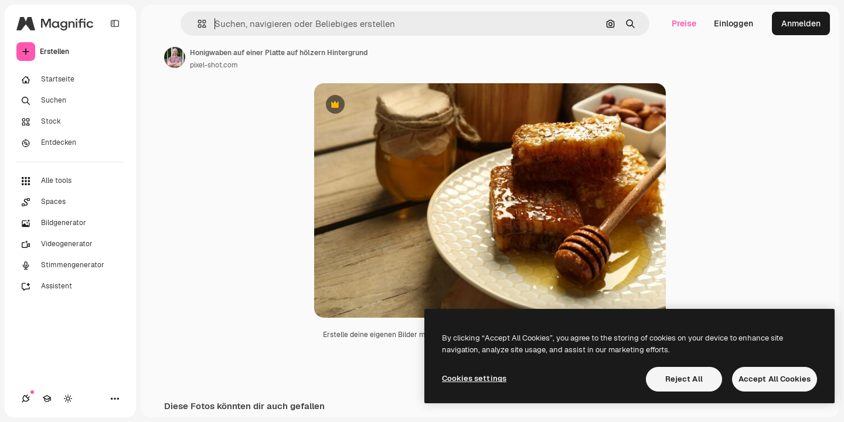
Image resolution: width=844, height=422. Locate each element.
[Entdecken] (70, 143)
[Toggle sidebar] (115, 23)
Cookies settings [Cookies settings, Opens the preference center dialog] (474, 378)
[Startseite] (70, 79)
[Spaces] (70, 202)
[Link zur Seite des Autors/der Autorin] (174, 57)
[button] (197, 23)
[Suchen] (70, 100)
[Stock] (70, 122)
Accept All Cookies (774, 379)
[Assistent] (70, 286)
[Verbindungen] (25, 398)
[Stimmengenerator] (70, 265)
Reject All (684, 379)
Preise (684, 23)
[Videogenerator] (70, 244)
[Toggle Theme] (68, 398)
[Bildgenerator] (70, 223)
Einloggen (733, 23)
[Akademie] (47, 398)
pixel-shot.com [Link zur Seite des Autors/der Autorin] (214, 65)
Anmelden (801, 23)
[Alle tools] (70, 181)
